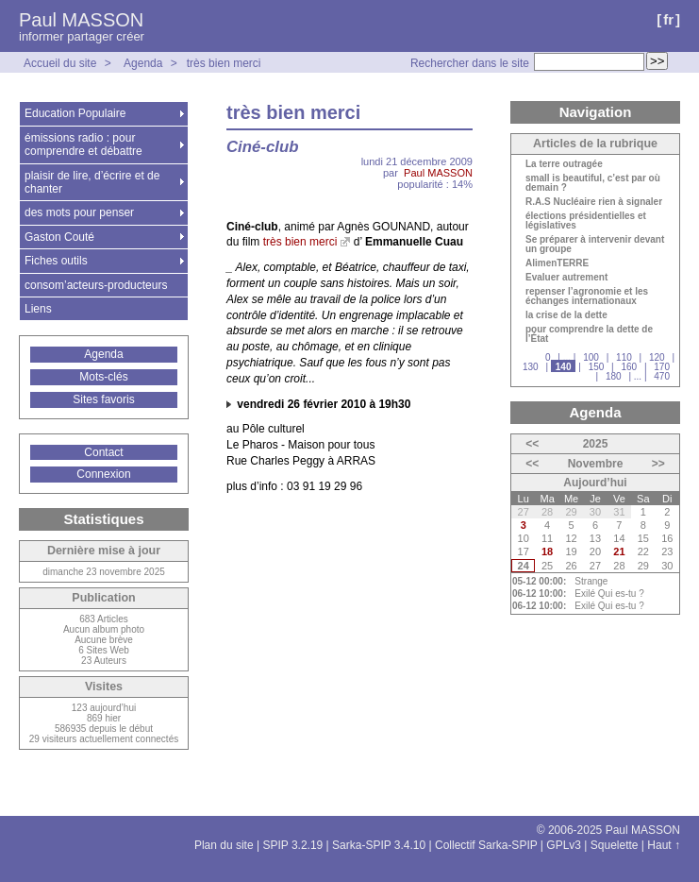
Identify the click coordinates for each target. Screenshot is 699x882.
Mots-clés (103, 376)
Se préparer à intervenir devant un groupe (594, 244)
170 (662, 367)
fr (668, 19)
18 (547, 551)
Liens (38, 308)
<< (532, 443)
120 (657, 357)
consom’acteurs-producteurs (96, 285)
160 (629, 367)
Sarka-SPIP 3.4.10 (378, 845)
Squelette (615, 845)
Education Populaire (75, 113)
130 (531, 367)
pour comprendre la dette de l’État (589, 334)
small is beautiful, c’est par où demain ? (592, 183)
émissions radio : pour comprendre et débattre (83, 144)
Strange (590, 581)
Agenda (143, 63)
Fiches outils (56, 260)
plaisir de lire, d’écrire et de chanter (92, 182)
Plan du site (224, 845)
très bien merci (224, 63)
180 (614, 376)
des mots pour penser (79, 212)
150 (597, 367)
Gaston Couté (59, 237)
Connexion (103, 474)
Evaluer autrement (566, 277)
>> (658, 463)
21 (618, 551)
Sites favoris (103, 399)
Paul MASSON (81, 19)
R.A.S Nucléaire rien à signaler (593, 202)
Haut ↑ (663, 845)
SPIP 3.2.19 (292, 845)
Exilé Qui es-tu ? (608, 593)
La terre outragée (564, 164)
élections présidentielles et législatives (585, 221)
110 (624, 357)
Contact (103, 452)
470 (662, 376)
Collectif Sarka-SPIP (486, 845)
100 (591, 357)
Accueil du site (60, 63)
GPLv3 (563, 845)
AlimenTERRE (557, 263)
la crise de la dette (566, 315)
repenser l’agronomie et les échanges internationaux (586, 296)
